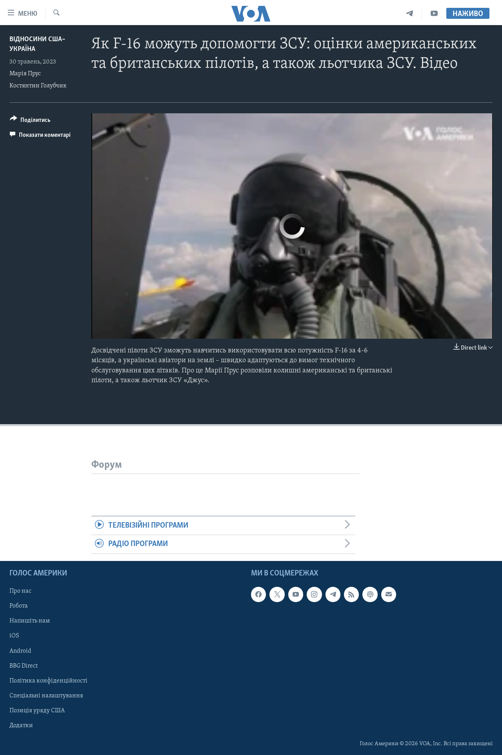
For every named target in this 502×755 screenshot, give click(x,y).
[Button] (30, 121)
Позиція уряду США (37, 710)
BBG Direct (23, 665)
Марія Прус (25, 74)
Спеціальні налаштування (46, 695)
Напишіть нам (29, 621)
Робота (18, 606)
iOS (14, 636)
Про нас (20, 591)
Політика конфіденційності (48, 680)
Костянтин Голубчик (38, 86)
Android (20, 651)
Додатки (21, 725)
